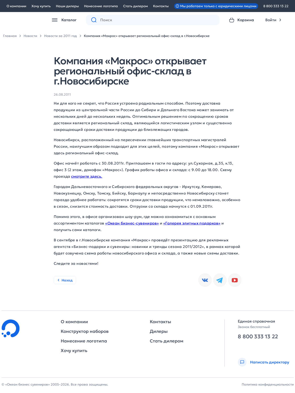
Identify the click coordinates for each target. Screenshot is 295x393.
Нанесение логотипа (101, 6)
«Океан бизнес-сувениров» (132, 223)
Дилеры (159, 331)
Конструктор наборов (85, 331)
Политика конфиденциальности (268, 384)
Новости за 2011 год (60, 36)
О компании (16, 6)
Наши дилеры (67, 6)
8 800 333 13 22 (275, 6)
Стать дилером (135, 6)
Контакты (161, 6)
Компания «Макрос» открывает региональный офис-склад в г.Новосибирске (147, 36)
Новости (30, 36)
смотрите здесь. (86, 176)
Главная (10, 36)
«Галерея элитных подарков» (191, 223)
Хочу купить (41, 6)
